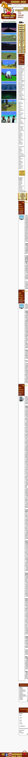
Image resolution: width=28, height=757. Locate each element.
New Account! (15, 2)
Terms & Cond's (17, 754)
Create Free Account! (22, 173)
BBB (3, 754)
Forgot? (23, 2)
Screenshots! (12, 21)
